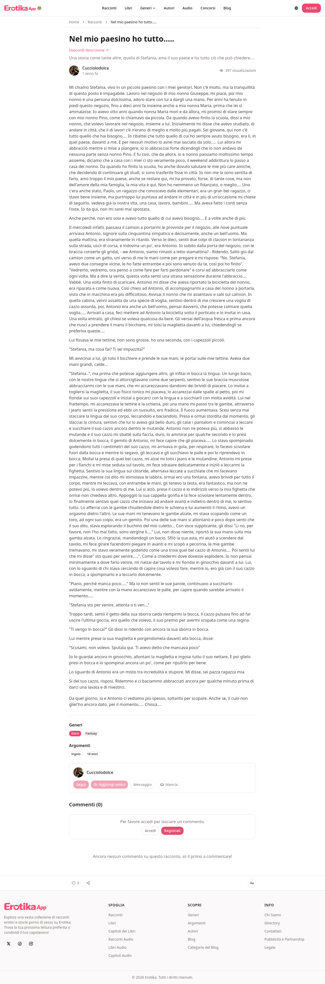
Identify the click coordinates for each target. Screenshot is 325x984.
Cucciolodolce (95, 68)
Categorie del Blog (203, 947)
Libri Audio (117, 947)
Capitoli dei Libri (121, 931)
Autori (169, 8)
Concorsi (208, 8)
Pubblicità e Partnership (284, 939)
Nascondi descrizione (89, 50)
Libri (128, 8)
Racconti (109, 8)
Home (74, 22)
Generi (148, 8)
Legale (269, 947)
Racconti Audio (120, 939)
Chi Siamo (272, 914)
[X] (8, 943)
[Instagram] (31, 943)
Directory (272, 923)
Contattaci (272, 931)
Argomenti (196, 923)
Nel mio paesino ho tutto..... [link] (134, 22)
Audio (187, 8)
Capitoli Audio (120, 955)
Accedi (311, 8)
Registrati (172, 830)
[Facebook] (19, 943)
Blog (227, 8)
